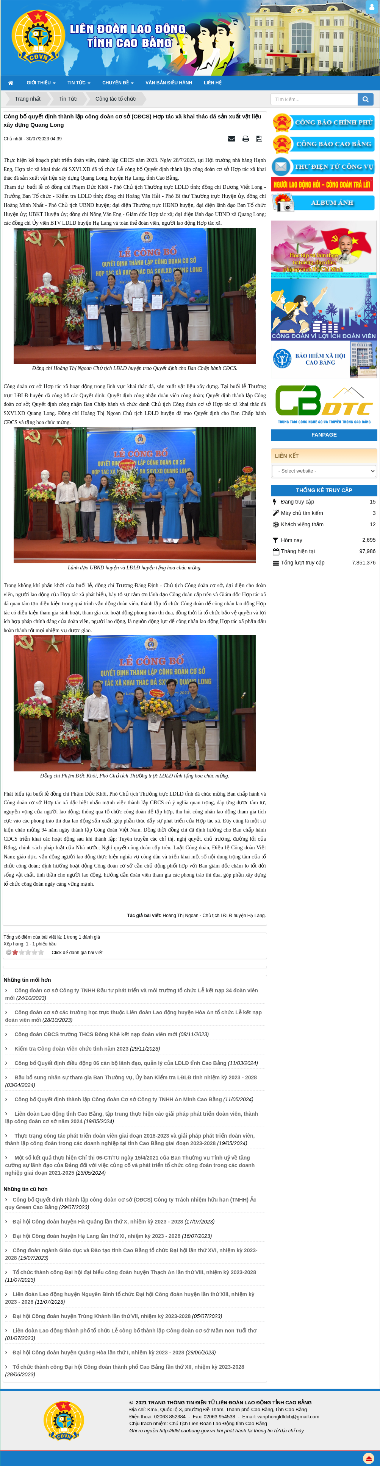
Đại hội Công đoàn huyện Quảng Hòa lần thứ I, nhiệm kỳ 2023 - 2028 (98, 1352)
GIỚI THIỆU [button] (41, 85)
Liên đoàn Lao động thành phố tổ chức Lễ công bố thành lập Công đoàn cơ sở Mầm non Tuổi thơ (134, 1331)
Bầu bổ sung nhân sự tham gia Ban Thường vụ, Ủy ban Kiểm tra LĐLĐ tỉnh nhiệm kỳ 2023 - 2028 (135, 1077)
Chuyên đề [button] (118, 85)
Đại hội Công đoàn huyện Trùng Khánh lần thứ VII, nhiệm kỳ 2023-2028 (102, 1316)
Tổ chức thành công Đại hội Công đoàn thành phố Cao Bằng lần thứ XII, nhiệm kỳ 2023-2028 (128, 1367)
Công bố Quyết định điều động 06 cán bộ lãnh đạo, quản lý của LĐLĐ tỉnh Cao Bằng (120, 1063)
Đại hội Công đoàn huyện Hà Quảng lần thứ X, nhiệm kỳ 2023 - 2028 (98, 1222)
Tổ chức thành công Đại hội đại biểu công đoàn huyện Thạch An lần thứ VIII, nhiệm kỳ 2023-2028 (134, 1272)
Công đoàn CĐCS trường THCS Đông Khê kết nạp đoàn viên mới (95, 1034)
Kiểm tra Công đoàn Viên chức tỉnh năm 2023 (71, 1049)
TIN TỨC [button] (79, 85)
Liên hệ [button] (212, 83)
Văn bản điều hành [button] (168, 83)
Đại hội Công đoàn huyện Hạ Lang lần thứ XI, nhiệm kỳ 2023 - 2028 (96, 1236)
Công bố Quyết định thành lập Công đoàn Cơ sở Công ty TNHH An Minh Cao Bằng (118, 1099)
